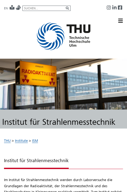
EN (6, 8)
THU (7, 140)
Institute (21, 140)
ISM (35, 140)
